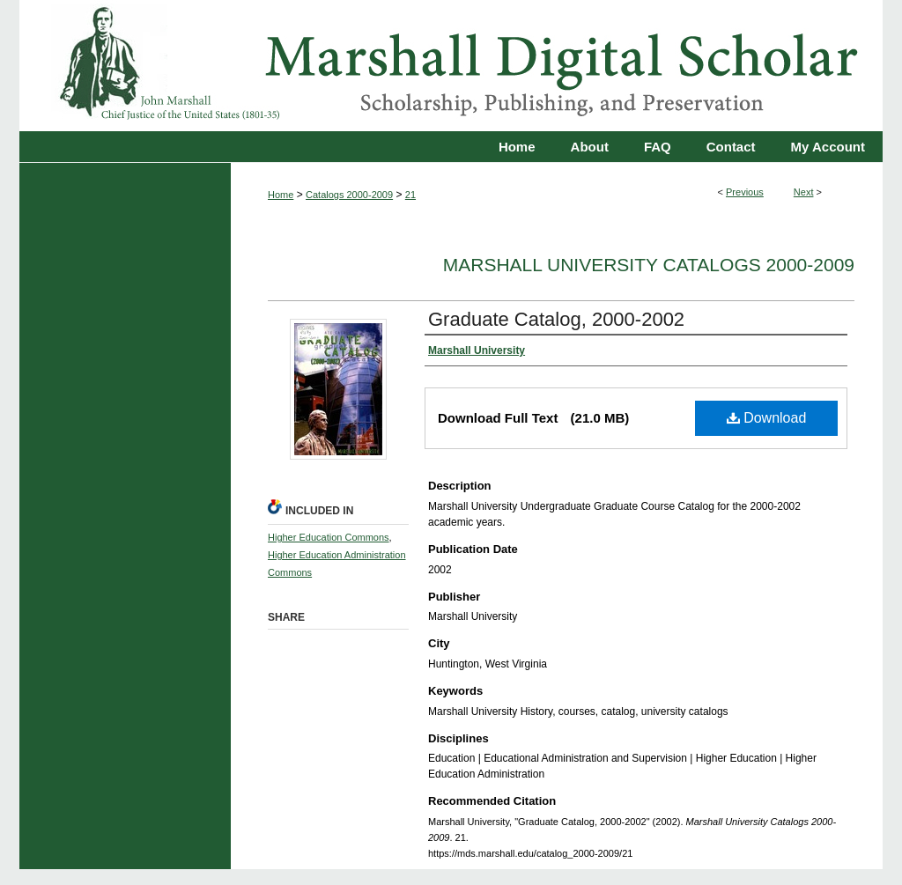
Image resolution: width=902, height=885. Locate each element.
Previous (745, 192)
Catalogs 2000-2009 (349, 194)
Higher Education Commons (328, 537)
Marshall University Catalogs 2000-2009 (648, 264)
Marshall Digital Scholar (451, 65)
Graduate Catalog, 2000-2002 (556, 319)
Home (280, 194)
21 (410, 194)
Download (767, 417)
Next (804, 192)
